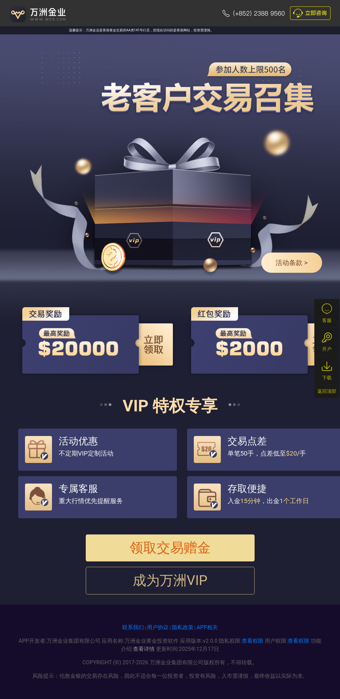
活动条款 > (292, 263)
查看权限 (252, 641)
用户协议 (157, 627)
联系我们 (133, 627)
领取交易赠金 (170, 548)
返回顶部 (326, 391)
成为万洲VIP (170, 580)
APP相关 (207, 627)
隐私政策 (182, 627)
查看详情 (144, 649)
